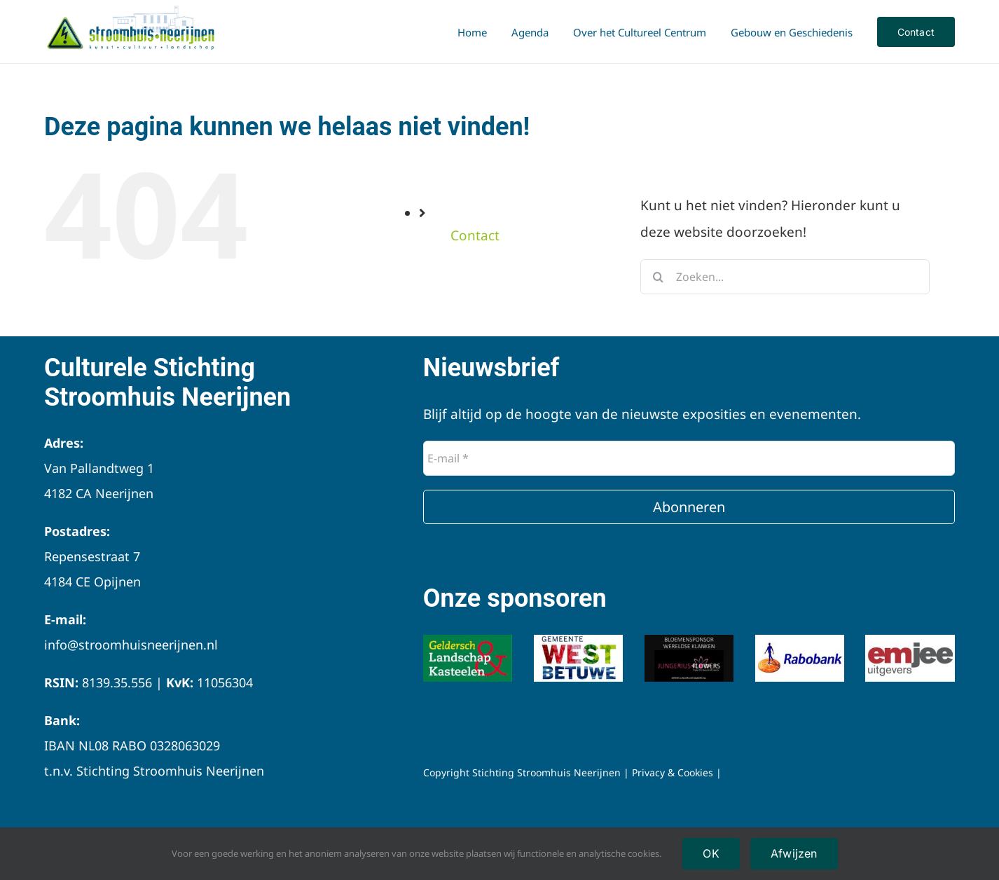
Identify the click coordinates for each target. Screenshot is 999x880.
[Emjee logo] (910, 641)
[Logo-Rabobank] (800, 641)
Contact (475, 235)
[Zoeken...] (785, 276)
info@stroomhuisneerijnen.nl (131, 644)
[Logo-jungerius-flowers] (689, 641)
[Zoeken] (657, 276)
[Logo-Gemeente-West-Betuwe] (578, 641)
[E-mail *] (689, 458)
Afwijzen (794, 853)
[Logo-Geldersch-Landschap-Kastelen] (468, 641)
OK (711, 853)
